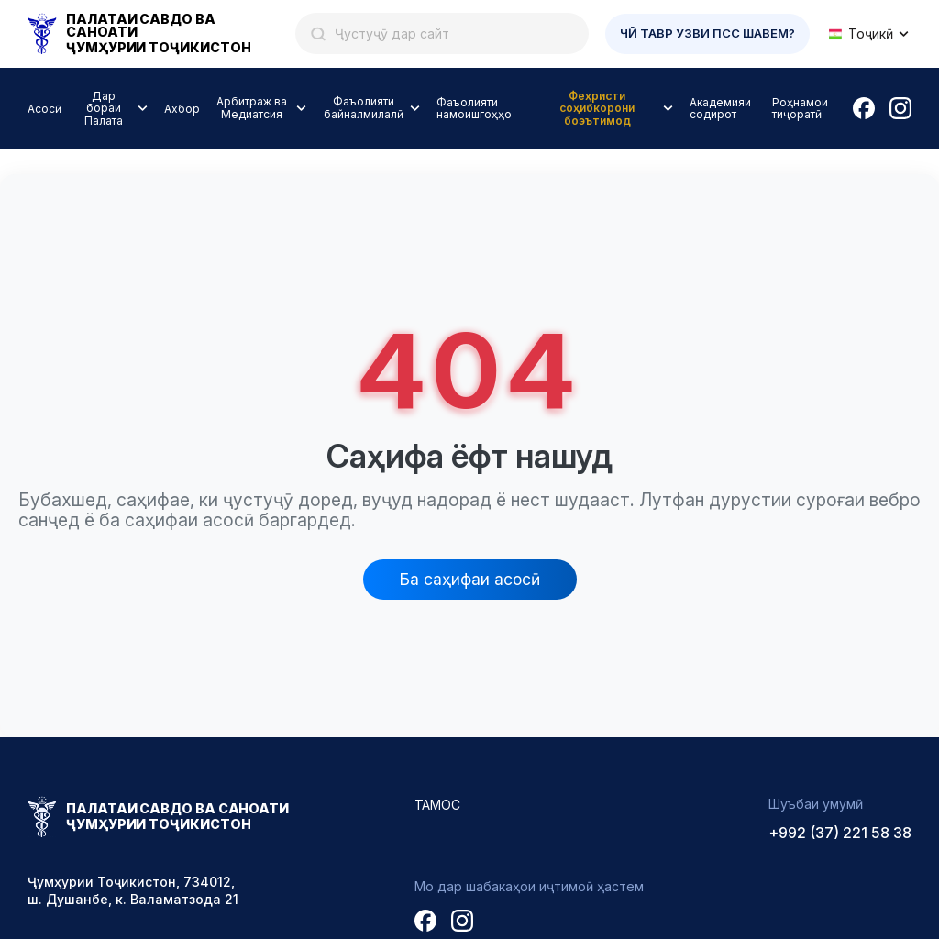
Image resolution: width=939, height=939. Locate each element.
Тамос (437, 804)
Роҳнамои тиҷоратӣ (800, 108)
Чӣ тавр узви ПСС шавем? (707, 33)
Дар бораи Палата (103, 108)
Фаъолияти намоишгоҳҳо (474, 108)
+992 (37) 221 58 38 (839, 832)
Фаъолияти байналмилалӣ (363, 107)
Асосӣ (44, 109)
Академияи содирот (720, 108)
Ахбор (182, 109)
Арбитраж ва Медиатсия (251, 107)
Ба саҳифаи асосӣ (470, 579)
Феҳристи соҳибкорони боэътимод (597, 108)
